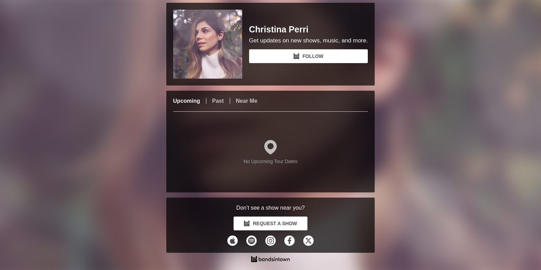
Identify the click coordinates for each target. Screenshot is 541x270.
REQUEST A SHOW (270, 223)
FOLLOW (309, 56)
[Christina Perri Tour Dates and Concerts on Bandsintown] (270, 260)
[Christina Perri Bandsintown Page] (211, 44)
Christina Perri (278, 29)
